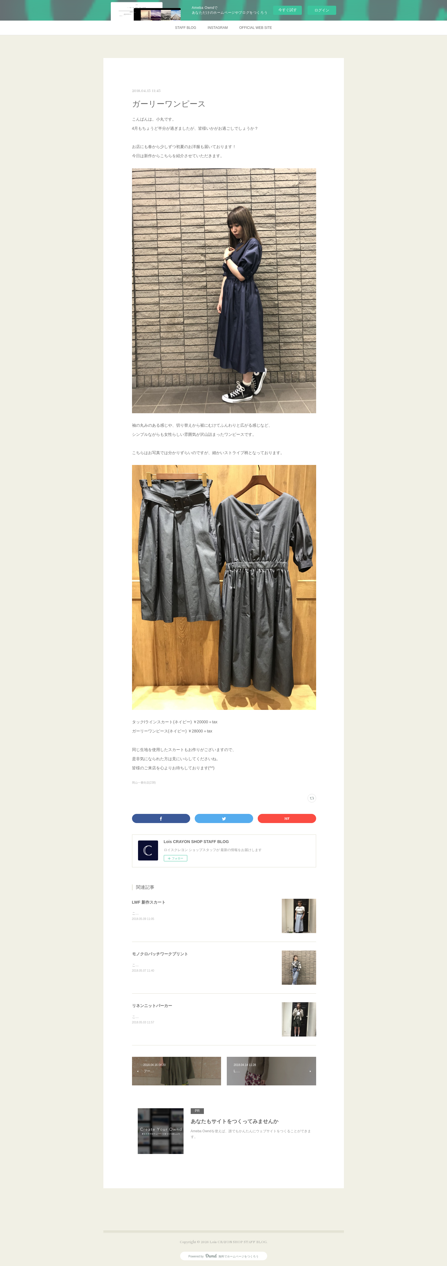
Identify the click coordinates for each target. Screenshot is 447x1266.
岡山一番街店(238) (144, 782)
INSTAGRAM (218, 28)
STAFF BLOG (185, 28)
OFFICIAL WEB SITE (255, 28)
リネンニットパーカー (152, 1005)
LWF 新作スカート (149, 902)
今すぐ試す (287, 10)
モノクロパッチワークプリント (160, 954)
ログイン (321, 10)
